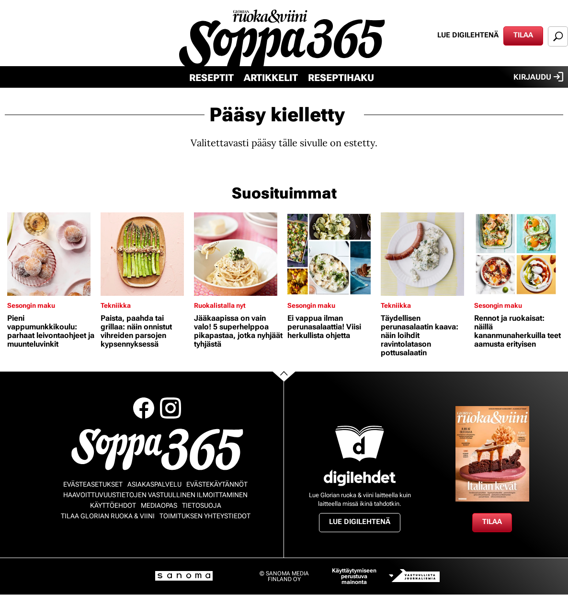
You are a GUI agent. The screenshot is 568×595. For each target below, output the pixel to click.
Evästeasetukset (93, 484)
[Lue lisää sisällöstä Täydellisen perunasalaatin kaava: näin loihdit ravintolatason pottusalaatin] (425, 254)
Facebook (143, 408)
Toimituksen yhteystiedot (204, 516)
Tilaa (523, 35)
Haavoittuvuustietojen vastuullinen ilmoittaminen (155, 495)
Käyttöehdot (113, 505)
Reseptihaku (341, 77)
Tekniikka (116, 305)
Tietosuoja (201, 505)
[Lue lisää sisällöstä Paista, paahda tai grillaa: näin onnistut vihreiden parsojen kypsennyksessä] (145, 254)
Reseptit (211, 77)
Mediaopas (159, 505)
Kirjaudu (538, 77)
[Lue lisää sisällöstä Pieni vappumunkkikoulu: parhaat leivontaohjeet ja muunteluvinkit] (51, 254)
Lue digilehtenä (468, 35)
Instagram (170, 408)
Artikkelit (271, 77)
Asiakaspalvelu (154, 484)
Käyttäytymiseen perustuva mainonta (354, 576)
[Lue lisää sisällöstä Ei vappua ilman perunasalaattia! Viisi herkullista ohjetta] (331, 254)
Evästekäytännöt (217, 484)
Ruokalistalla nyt (220, 305)
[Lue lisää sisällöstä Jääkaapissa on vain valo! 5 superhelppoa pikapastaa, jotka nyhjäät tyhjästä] (238, 254)
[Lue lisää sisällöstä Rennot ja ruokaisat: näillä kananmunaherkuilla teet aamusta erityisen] (518, 254)
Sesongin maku (31, 305)
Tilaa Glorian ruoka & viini (108, 516)
